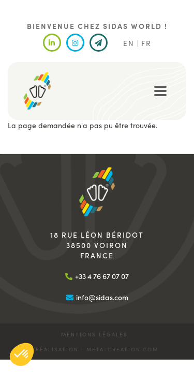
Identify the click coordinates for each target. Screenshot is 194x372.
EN (129, 43)
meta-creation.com (122, 349)
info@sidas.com (102, 297)
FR (146, 43)
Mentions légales (94, 334)
